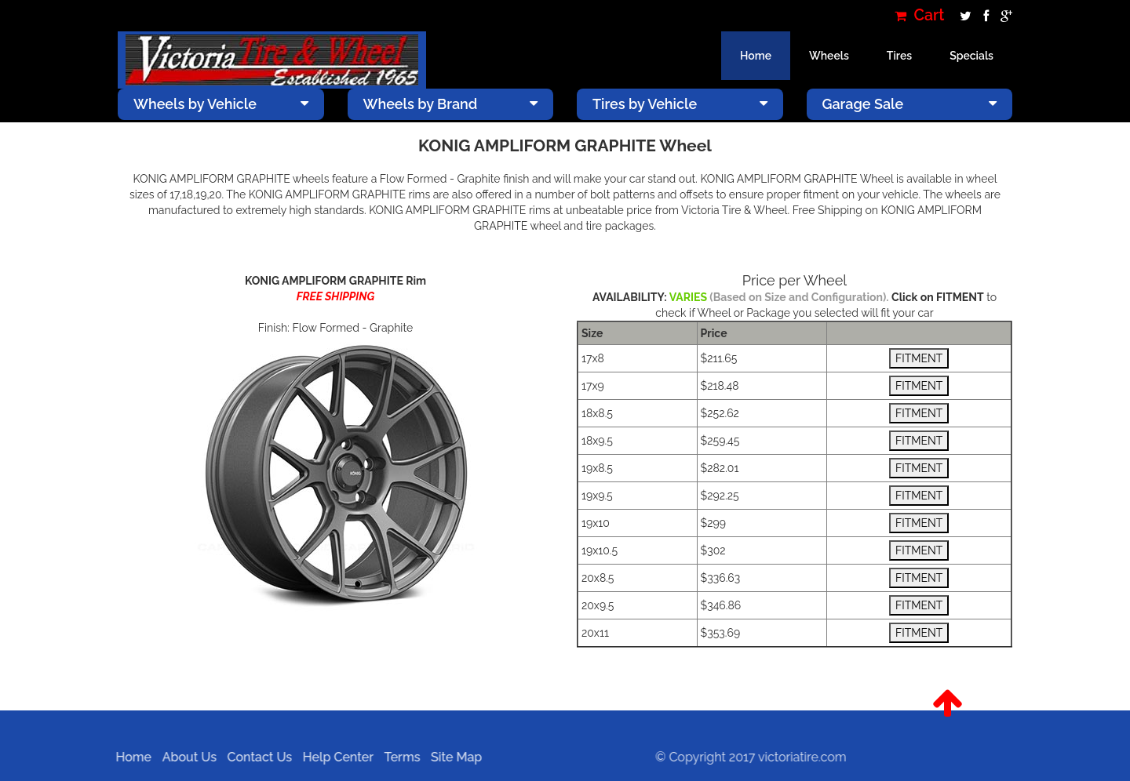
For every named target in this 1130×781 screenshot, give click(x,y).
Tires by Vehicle (679, 104)
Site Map (450, 757)
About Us (184, 757)
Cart (920, 15)
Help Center (332, 757)
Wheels (829, 55)
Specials (971, 55)
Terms (397, 757)
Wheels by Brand (450, 104)
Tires (899, 55)
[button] (947, 703)
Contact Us (254, 757)
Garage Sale (909, 104)
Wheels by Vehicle (220, 104)
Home (755, 55)
